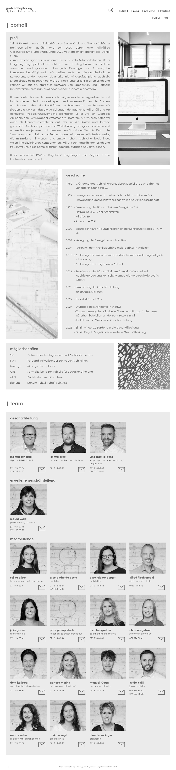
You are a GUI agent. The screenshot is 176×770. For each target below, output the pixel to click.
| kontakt (164, 11)
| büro (134, 11)
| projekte (148, 11)
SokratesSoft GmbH (109, 767)
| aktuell (122, 11)
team (166, 17)
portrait (156, 17)
